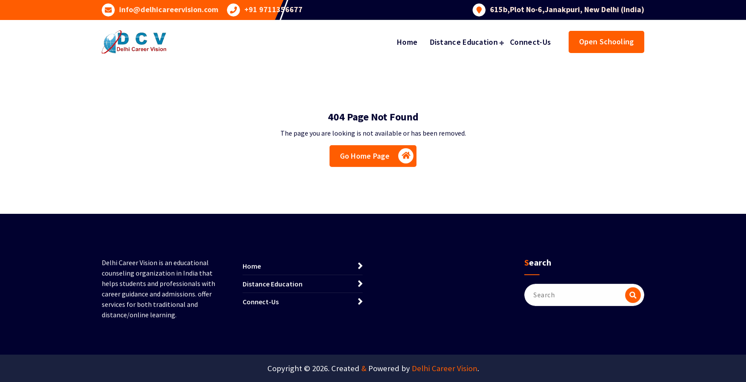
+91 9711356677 (273, 8)
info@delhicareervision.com (168, 8)
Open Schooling (606, 42)
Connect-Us (530, 42)
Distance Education (464, 42)
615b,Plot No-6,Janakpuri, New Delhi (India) (567, 8)
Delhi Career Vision (444, 368)
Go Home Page (377, 158)
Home (407, 42)
